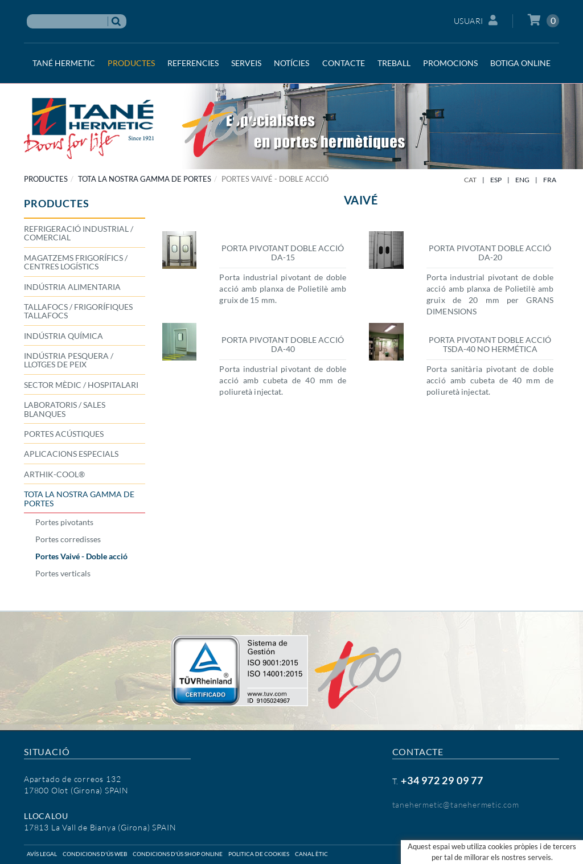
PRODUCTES (46, 178)
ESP (496, 179)
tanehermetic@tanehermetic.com (455, 804)
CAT (470, 179)
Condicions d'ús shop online (178, 853)
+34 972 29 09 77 (442, 780)
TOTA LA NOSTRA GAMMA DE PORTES (144, 178)
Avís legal (42, 853)
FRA (549, 179)
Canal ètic (311, 853)
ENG (522, 179)
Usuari (476, 20)
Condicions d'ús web (95, 853)
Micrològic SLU (484, 853)
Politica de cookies (258, 853)
